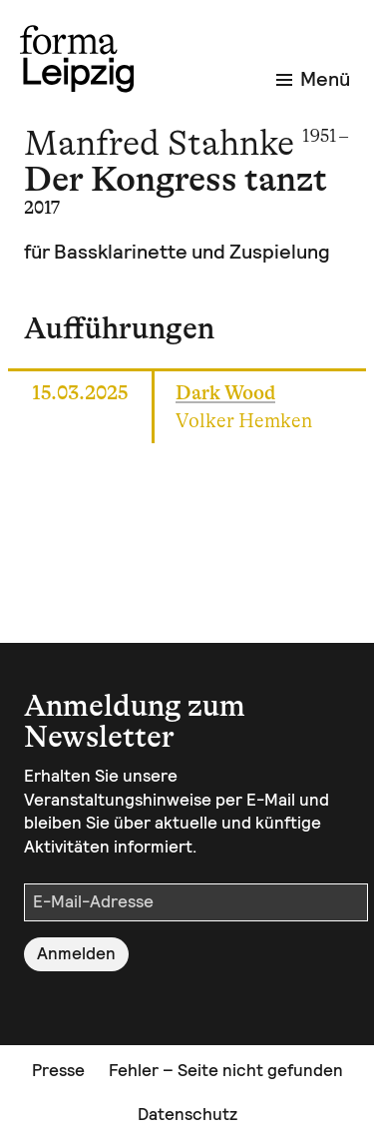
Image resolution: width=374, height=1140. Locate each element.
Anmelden (76, 953)
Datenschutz (187, 1114)
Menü (313, 79)
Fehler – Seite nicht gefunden (226, 1070)
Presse (58, 1070)
